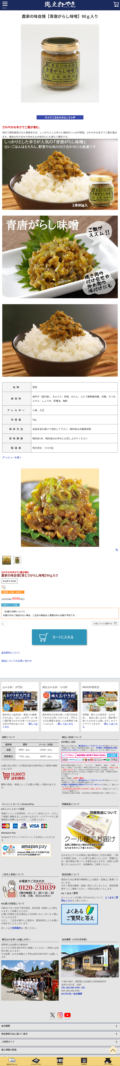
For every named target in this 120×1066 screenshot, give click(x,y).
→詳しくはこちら (64, 724)
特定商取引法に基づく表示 (14, 1034)
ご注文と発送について (13, 874)
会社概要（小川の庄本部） (75, 939)
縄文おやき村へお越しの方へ (16, 939)
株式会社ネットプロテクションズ (91, 746)
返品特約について (10, 652)
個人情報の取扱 (9, 1049)
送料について (8, 737)
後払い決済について (72, 737)
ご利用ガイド (7, 1041)
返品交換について (70, 874)
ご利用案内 (15, 928)
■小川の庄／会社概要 (71, 993)
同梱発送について (70, 804)
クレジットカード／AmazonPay (18, 804)
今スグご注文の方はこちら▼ (60, 117)
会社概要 (5, 1026)
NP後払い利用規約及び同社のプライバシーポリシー (81, 784)
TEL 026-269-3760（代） (73, 987)
